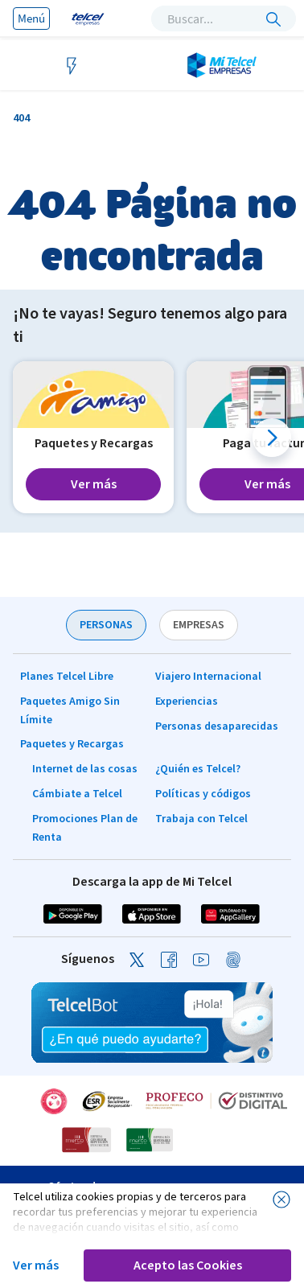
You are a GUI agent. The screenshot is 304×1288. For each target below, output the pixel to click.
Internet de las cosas (85, 769)
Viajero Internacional (208, 677)
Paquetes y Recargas (72, 744)
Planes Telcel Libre (66, 677)
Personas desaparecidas (216, 726)
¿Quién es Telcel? (197, 769)
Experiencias (186, 701)
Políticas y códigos (203, 794)
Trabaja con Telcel (201, 819)
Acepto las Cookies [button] (188, 1265)
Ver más (36, 1265)
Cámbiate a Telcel (77, 794)
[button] (272, 437)
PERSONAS (106, 625)
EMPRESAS (198, 625)
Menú (31, 18)
